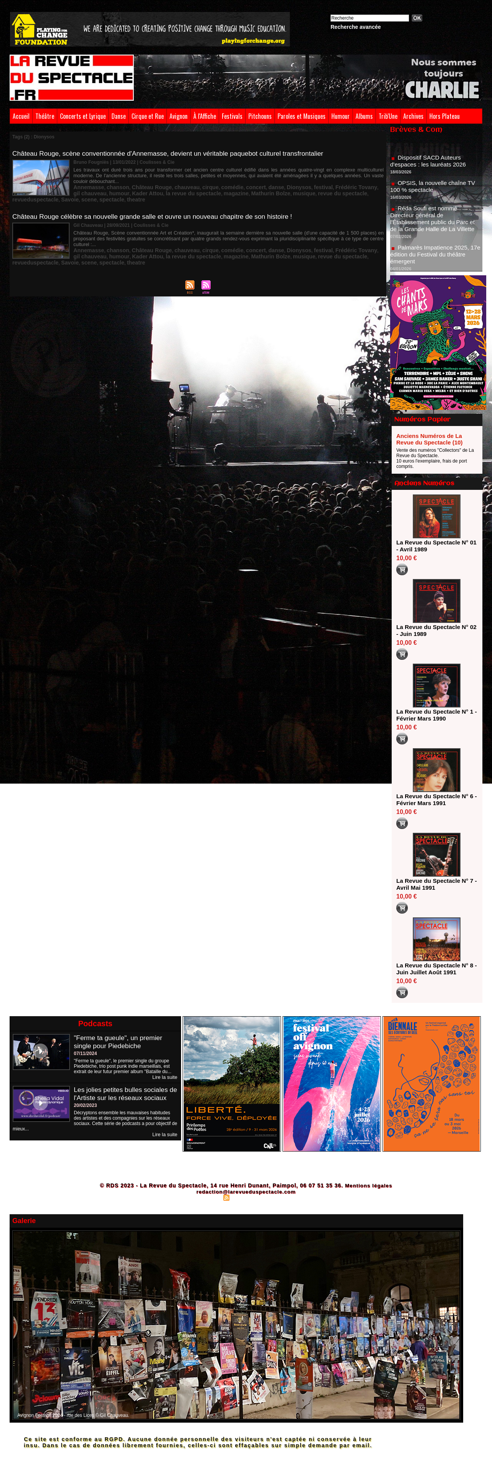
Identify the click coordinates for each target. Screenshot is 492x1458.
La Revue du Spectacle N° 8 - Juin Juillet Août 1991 (434, 968)
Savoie (344, 185)
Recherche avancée (356, 27)
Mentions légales (368, 1185)
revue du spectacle (272, 185)
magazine (181, 185)
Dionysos (266, 180)
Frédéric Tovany (315, 180)
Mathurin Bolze (211, 185)
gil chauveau (350, 180)
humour (81, 185)
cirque (191, 180)
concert (229, 180)
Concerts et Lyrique (83, 116)
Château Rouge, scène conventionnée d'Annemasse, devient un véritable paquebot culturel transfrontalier (174, 153)
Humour (340, 116)
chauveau (170, 180)
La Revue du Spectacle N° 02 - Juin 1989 (434, 630)
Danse (118, 116)
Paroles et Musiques (302, 116)
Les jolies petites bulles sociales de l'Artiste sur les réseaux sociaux (123, 1097)
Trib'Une (388, 116)
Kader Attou (106, 185)
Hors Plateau (444, 116)
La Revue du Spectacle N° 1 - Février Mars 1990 (434, 715)
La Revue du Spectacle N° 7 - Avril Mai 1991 (434, 884)
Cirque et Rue (147, 116)
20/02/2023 (85, 1113)
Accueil (21, 116)
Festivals (232, 116)
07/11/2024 (85, 1053)
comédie (209, 180)
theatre (104, 191)
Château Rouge (140, 180)
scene (361, 185)
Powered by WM (279, 1197)
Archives (413, 116)
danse (247, 180)
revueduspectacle (315, 185)
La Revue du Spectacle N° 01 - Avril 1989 (434, 546)
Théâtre (44, 116)
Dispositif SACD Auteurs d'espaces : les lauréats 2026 (430, 166)
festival (288, 180)
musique (239, 185)
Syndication (245, 1197)
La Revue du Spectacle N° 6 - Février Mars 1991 (434, 799)
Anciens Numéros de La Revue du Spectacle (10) (429, 439)
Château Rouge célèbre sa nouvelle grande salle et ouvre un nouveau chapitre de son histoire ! (158, 209)
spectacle (84, 191)
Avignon (179, 116)
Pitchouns (260, 116)
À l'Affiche (204, 116)
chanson (111, 180)
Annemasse (86, 180)
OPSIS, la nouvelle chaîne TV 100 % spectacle (434, 191)
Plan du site (208, 1197)
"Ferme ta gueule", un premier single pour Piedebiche (120, 1042)
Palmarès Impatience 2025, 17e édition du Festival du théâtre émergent (435, 260)
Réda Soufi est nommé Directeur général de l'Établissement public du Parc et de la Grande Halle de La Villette (434, 224)
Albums (364, 116)
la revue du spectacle (145, 185)
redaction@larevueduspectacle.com (246, 1191)
